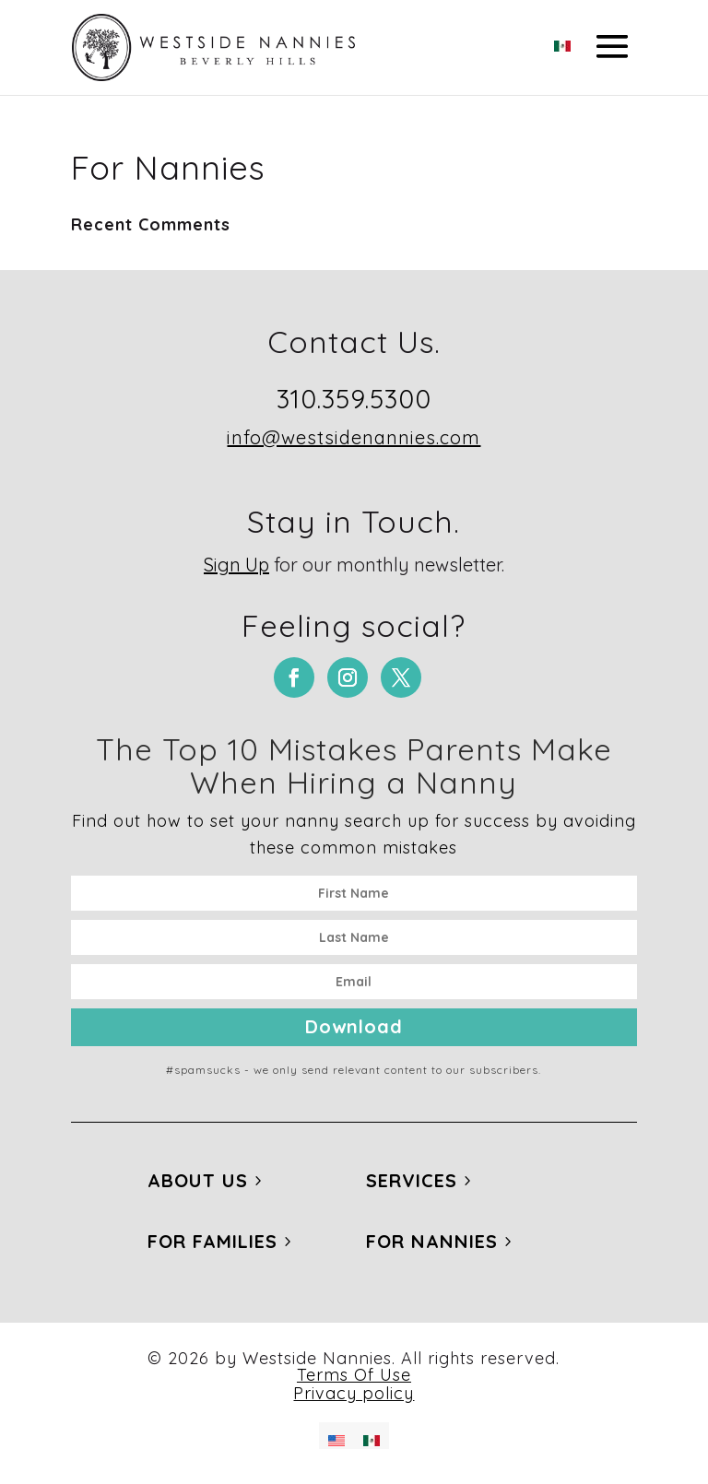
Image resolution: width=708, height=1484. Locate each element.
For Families (212, 1241)
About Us (198, 1180)
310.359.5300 (354, 399)
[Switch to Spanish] (562, 40)
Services (411, 1180)
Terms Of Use (354, 1374)
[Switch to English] (336, 1435)
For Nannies (432, 1241)
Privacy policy (353, 1393)
